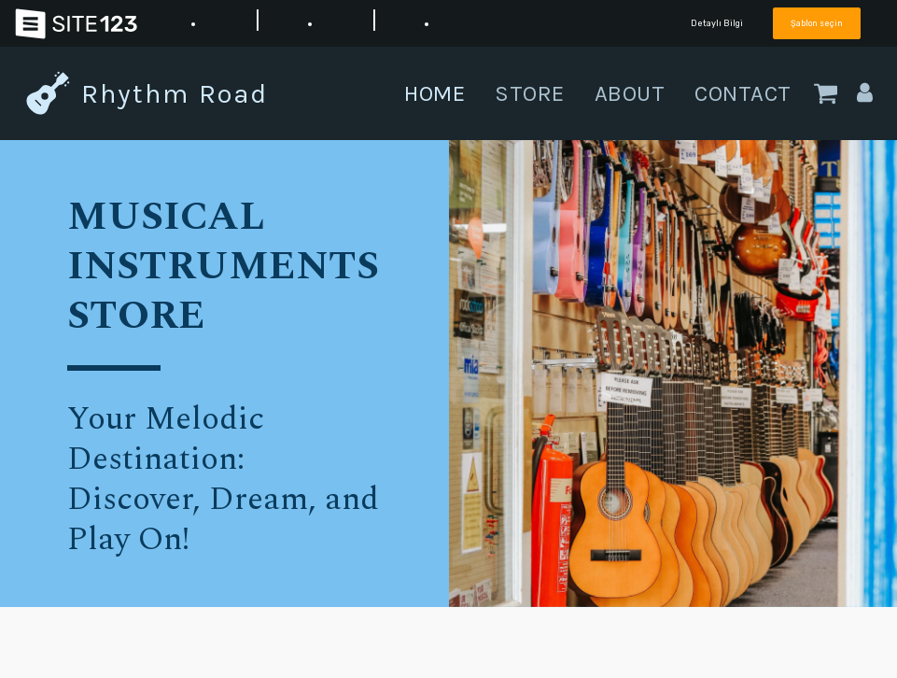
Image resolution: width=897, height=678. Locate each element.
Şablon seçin (817, 23)
